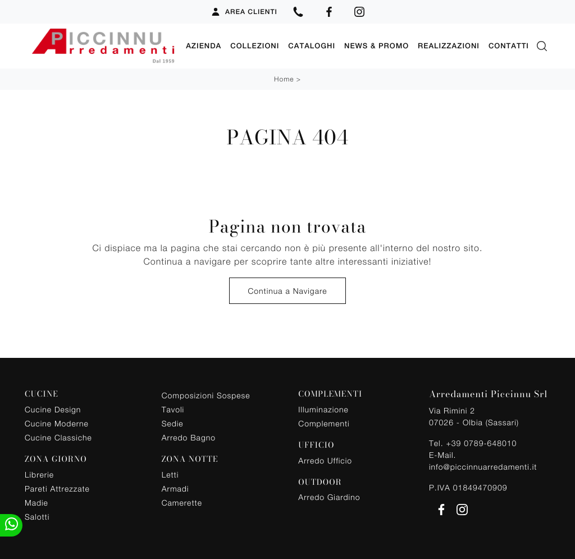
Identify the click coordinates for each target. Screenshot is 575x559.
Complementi (323, 423)
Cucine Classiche (58, 437)
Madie (36, 502)
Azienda (203, 46)
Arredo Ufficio (325, 460)
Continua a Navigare (287, 291)
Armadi (175, 488)
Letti (170, 474)
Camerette (182, 502)
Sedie (173, 423)
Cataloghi (311, 46)
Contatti (509, 46)
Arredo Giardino (329, 497)
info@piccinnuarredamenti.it (483, 466)
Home (284, 79)
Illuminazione (323, 409)
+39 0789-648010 (481, 443)
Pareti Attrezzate (57, 488)
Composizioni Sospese (206, 395)
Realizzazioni (449, 46)
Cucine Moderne (57, 423)
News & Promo (376, 46)
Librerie (39, 474)
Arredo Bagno (189, 437)
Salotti (37, 516)
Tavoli (173, 409)
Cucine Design (53, 409)
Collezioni (254, 46)
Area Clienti (244, 12)
